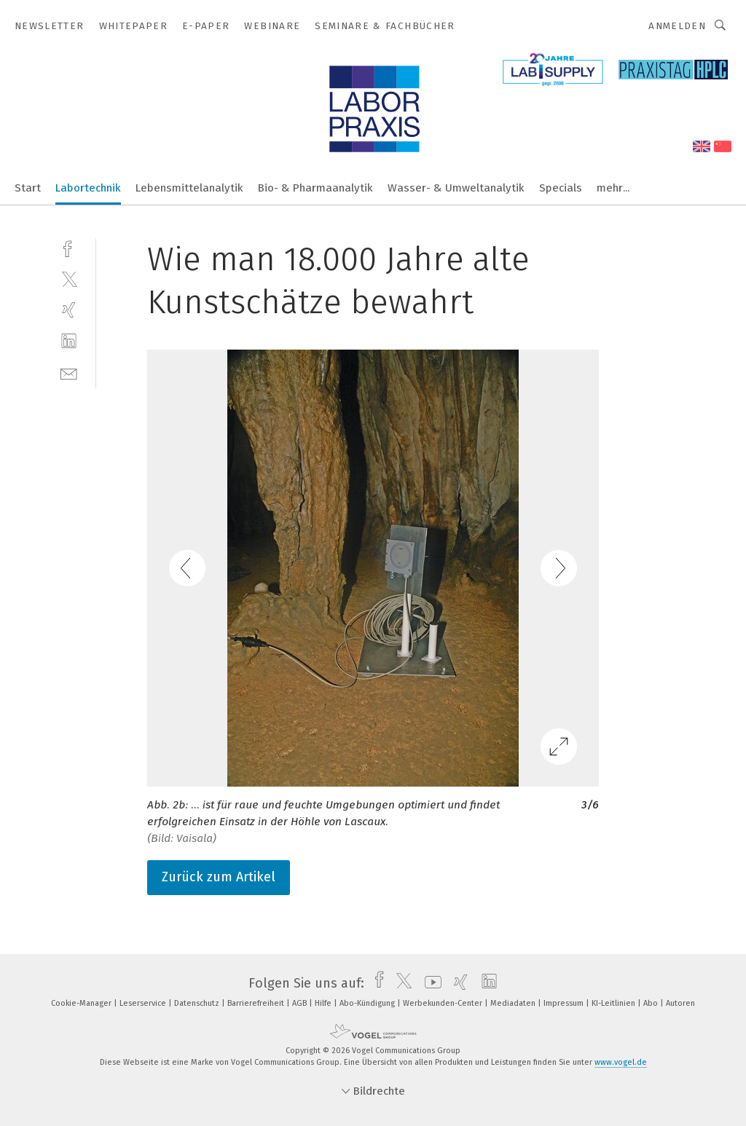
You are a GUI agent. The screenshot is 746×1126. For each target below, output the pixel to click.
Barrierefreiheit (256, 1003)
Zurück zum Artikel (218, 877)
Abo (651, 1003)
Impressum (564, 1003)
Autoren (680, 1003)
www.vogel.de (620, 1062)
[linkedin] (69, 341)
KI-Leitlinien (614, 1003)
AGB (300, 1003)
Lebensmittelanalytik (189, 187)
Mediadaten (514, 1003)
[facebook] (69, 247)
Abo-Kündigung (368, 1003)
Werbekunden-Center (443, 1003)
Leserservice (143, 1003)
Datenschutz (197, 1003)
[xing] (69, 310)
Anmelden (677, 26)
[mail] (69, 372)
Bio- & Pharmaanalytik (315, 187)
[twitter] (69, 278)
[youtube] (429, 983)
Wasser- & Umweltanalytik (456, 187)
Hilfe (324, 1003)
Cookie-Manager (82, 1003)
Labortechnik (88, 187)
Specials (560, 187)
